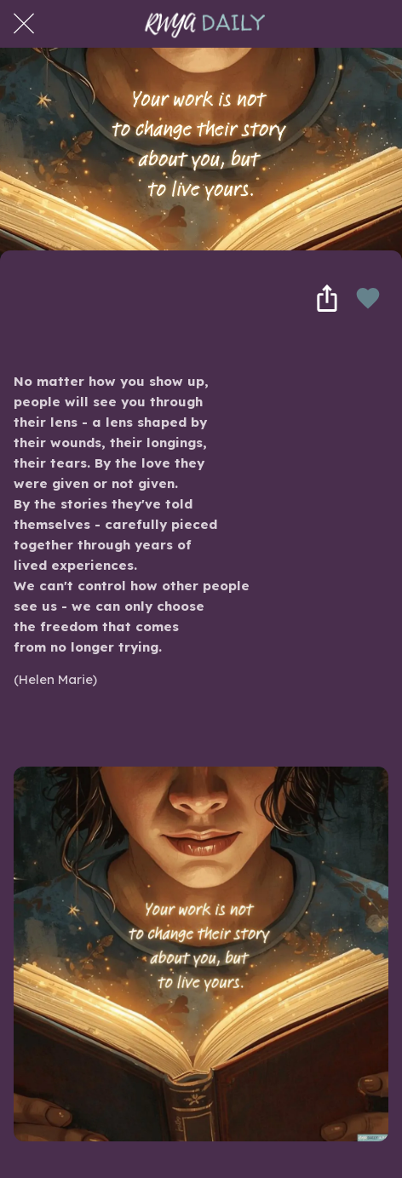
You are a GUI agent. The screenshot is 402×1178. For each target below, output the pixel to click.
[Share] (327, 298)
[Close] (24, 24)
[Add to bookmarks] (367, 298)
